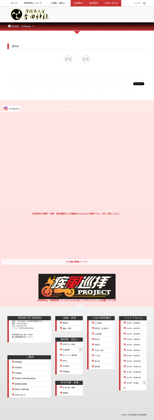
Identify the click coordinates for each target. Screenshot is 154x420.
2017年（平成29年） (132, 378)
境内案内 (93, 3)
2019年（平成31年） (132, 367)
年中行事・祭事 (67, 388)
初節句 (96, 345)
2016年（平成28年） (131, 385)
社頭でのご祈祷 (67, 344)
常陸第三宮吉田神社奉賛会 (24, 378)
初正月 (96, 339)
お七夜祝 (97, 323)
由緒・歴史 (65, 328)
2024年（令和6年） (132, 334)
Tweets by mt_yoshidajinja (65, 109)
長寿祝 (96, 367)
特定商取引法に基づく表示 (22, 335)
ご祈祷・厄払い (58, 3)
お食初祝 (97, 334)
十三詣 (96, 356)
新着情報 (17, 362)
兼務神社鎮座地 (19, 384)
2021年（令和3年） (132, 350)
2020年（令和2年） (132, 356)
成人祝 (96, 361)
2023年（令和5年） (132, 339)
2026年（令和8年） (132, 323)
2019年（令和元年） (132, 361)
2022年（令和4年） (132, 345)
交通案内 (78, 3)
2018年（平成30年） (132, 372)
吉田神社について (33, 3)
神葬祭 (64, 393)
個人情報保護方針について (22, 337)
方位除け (65, 366)
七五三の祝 (97, 350)
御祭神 (64, 323)
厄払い (64, 361)
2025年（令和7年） (132, 328)
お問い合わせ (111, 3)
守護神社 (65, 372)
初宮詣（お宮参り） (101, 328)
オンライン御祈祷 (68, 355)
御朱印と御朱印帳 (20, 389)
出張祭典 (65, 350)
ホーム (14, 3)
